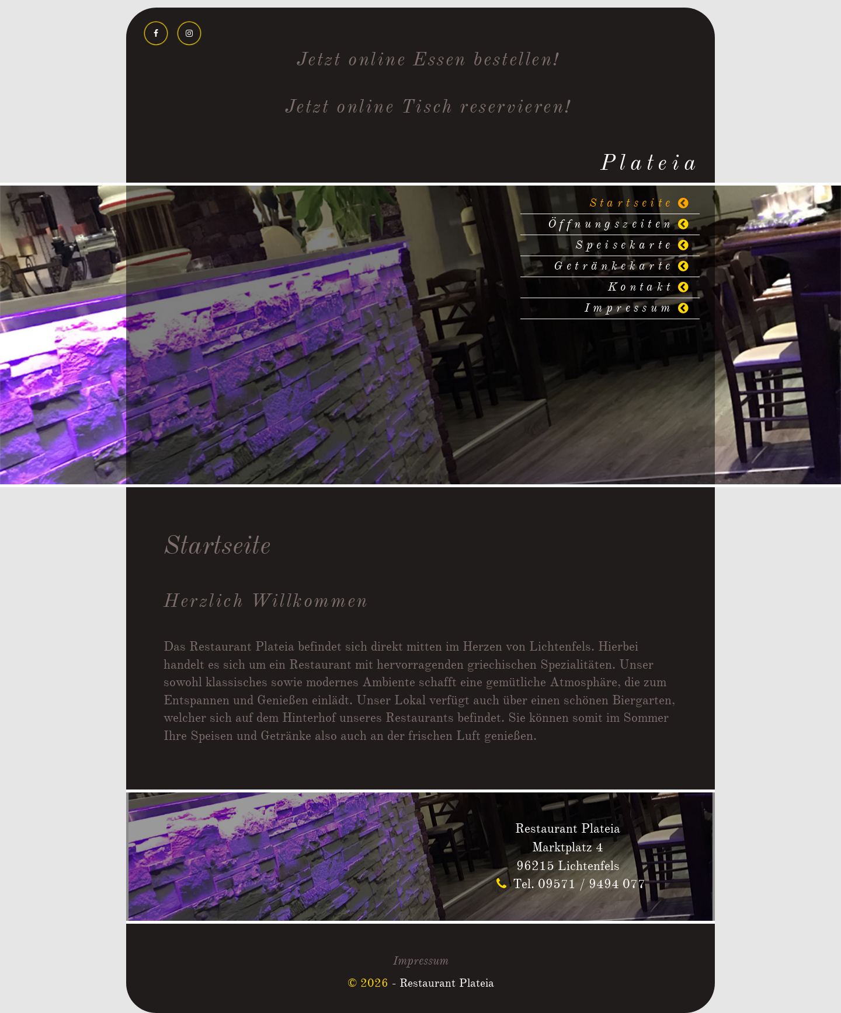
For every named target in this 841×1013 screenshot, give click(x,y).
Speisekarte (624, 245)
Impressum (629, 308)
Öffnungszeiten (611, 224)
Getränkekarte (613, 266)
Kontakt (641, 287)
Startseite (631, 203)
